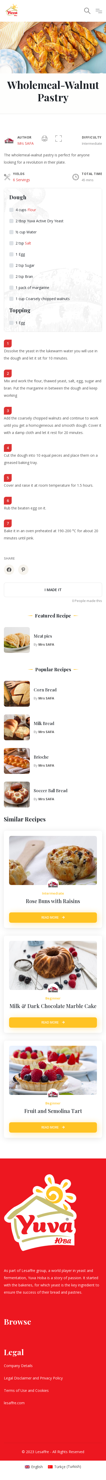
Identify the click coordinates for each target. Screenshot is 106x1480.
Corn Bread (45, 689)
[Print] (44, 139)
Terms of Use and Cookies (27, 1390)
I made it (53, 589)
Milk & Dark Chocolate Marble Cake (53, 1005)
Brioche (41, 757)
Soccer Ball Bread (50, 790)
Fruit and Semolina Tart (53, 1110)
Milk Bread (44, 723)
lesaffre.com (14, 1402)
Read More (53, 917)
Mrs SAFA (25, 143)
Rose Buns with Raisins (53, 900)
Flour (31, 209)
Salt (28, 243)
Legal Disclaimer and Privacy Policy (34, 1378)
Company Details (19, 1365)
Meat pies (43, 636)
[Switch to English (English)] (33, 1466)
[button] (58, 139)
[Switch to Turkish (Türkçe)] (64, 1466)
